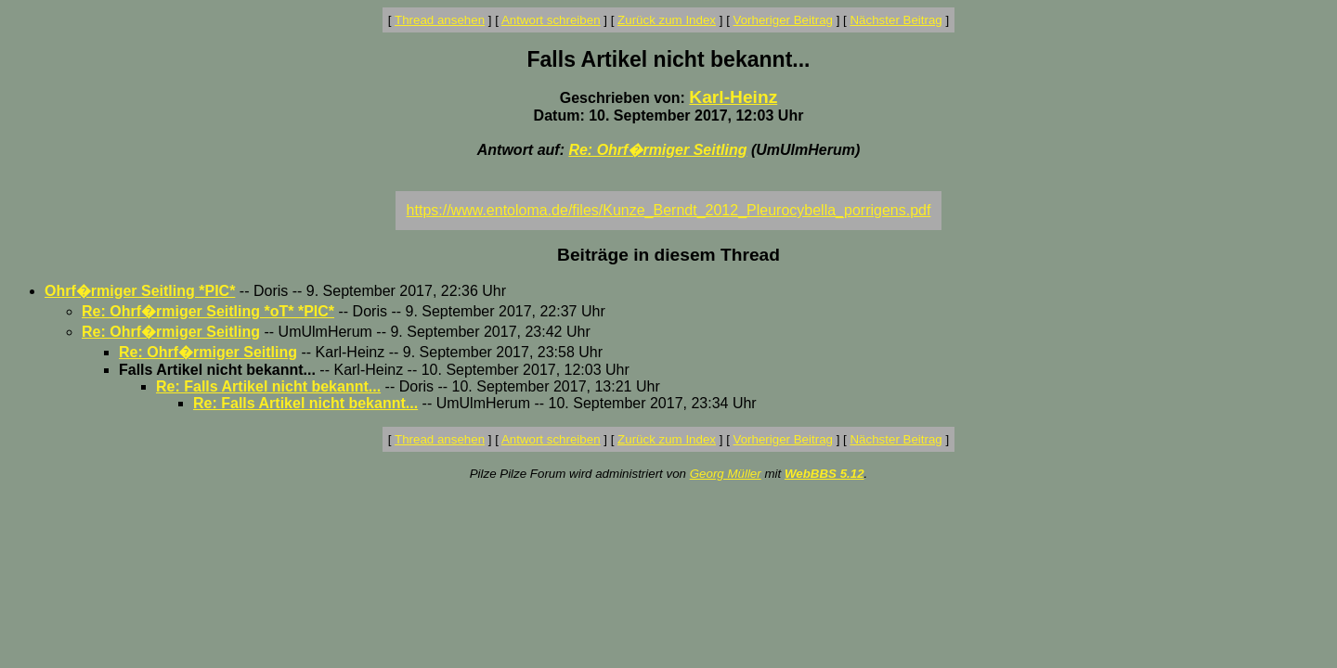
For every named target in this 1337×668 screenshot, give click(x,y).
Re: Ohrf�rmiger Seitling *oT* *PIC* (208, 311)
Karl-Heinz (733, 97)
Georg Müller (725, 474)
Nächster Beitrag (895, 20)
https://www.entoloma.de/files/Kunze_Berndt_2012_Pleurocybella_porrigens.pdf (669, 210)
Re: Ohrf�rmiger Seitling (657, 150)
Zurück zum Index (666, 20)
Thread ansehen (440, 20)
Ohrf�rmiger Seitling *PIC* (140, 291)
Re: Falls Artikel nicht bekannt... (268, 386)
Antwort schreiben (551, 20)
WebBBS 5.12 (824, 474)
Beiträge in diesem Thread (668, 254)
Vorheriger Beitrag (783, 20)
